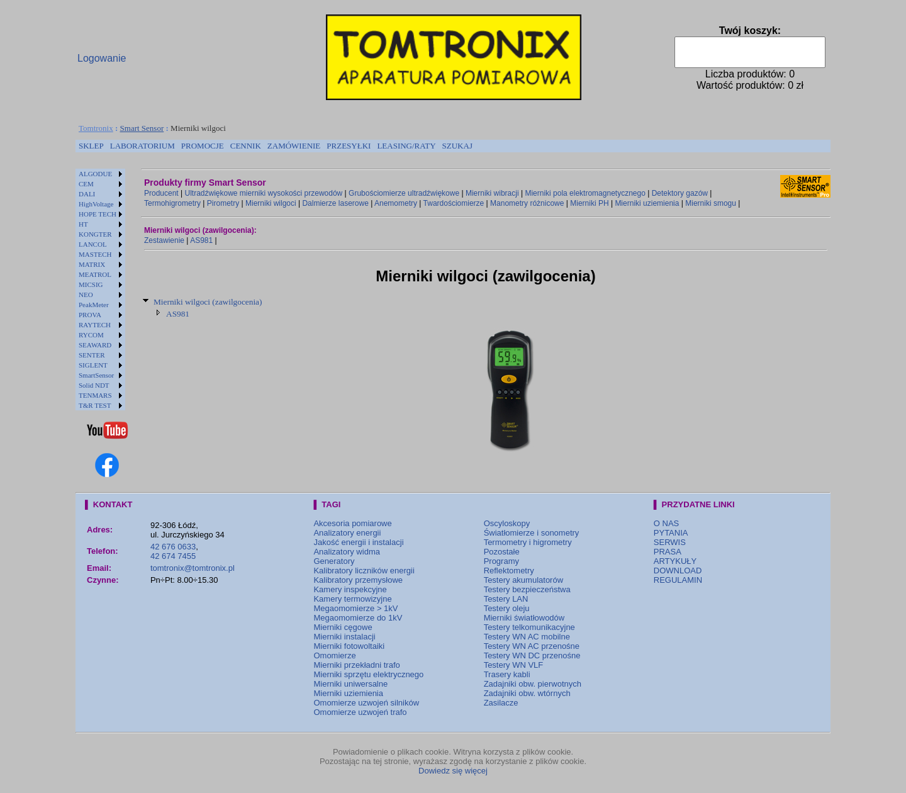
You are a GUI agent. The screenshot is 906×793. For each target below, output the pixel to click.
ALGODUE (95, 173)
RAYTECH (95, 325)
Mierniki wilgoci (270, 203)
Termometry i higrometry (528, 542)
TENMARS (95, 395)
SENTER (92, 355)
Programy (501, 561)
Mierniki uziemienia (647, 203)
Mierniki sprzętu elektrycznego (368, 674)
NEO (86, 294)
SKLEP (91, 145)
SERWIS (670, 542)
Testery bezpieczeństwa (527, 589)
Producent (161, 193)
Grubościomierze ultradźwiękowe (404, 193)
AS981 (201, 240)
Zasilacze (501, 702)
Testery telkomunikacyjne (529, 627)
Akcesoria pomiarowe (352, 523)
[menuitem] (91, 146)
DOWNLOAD (678, 570)
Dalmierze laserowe (335, 203)
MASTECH (95, 254)
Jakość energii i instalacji (358, 542)
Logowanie (101, 58)
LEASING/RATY (406, 145)
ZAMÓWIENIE (293, 145)
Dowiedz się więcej (453, 770)
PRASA (667, 551)
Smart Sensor (142, 128)
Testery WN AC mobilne (527, 636)
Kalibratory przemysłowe (358, 580)
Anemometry (395, 203)
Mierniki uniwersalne (350, 684)
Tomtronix (96, 128)
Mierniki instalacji (344, 636)
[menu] (100, 289)
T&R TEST (95, 405)
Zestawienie (164, 240)
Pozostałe (502, 551)
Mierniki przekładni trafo (356, 665)
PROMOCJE (202, 145)
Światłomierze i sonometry (531, 532)
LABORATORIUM (142, 145)
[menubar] (276, 146)
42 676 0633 (173, 546)
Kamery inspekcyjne (349, 589)
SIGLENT (93, 365)
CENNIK (245, 145)
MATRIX (92, 264)
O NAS (666, 523)
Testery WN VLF (514, 665)
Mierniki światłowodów (524, 617)
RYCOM (91, 335)
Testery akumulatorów (523, 580)
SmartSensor (96, 375)
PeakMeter (94, 304)
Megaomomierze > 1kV (355, 608)
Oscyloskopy (507, 523)
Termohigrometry (172, 203)
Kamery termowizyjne (352, 599)
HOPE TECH (97, 214)
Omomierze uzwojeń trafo (359, 712)
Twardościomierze (453, 203)
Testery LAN (506, 599)
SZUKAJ (457, 145)
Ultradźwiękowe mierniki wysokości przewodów (264, 193)
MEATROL (95, 274)
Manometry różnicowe (527, 203)
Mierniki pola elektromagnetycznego (585, 193)
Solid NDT (94, 385)
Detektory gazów (680, 193)
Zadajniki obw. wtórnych (527, 693)
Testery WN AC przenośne (531, 646)
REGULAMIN (678, 580)
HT (83, 224)
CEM (86, 184)
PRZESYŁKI (349, 145)
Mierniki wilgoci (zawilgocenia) (208, 302)
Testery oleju (507, 608)
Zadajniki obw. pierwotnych (532, 684)
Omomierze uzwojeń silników (366, 702)
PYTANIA (671, 532)
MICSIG (91, 284)
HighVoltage (96, 204)
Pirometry (223, 203)
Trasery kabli (507, 674)
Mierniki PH (589, 203)
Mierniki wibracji (492, 193)
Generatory (333, 561)
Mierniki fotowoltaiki (348, 646)
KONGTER (95, 234)
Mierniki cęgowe (342, 627)
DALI (87, 194)
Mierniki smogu (710, 203)
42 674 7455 (173, 556)
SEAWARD (95, 345)
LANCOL (93, 244)
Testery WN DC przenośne (532, 655)
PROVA (90, 314)
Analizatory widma (346, 551)
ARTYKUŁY (675, 561)
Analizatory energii (347, 532)
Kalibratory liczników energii (363, 570)
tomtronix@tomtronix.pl (192, 568)
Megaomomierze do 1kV (357, 617)
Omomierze (334, 655)
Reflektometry (509, 570)
